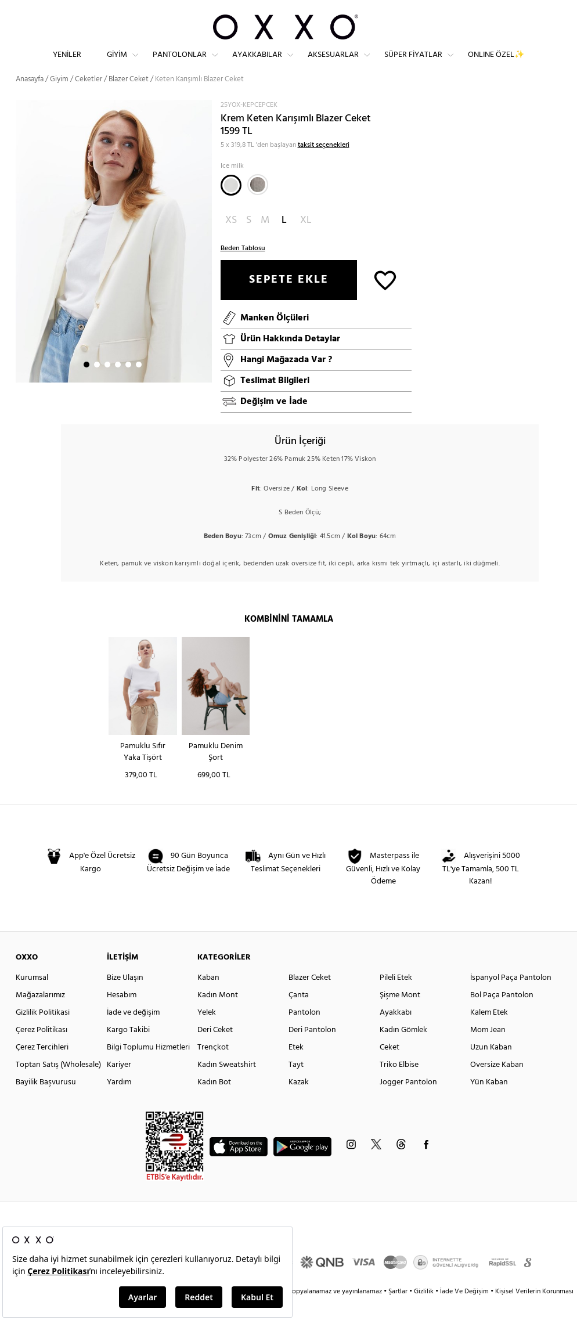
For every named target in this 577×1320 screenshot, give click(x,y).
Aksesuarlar (333, 64)
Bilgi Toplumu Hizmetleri (148, 1066)
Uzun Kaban (491, 1066)
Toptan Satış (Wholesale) (58, 1084)
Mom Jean (488, 1049)
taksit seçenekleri (323, 164)
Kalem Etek (489, 1031)
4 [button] (118, 384)
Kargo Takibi (128, 1049)
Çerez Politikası (41, 1049)
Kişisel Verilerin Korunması (534, 1311)
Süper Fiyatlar (413, 64)
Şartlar (398, 1311)
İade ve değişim (133, 1031)
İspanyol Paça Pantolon (510, 997)
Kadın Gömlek (403, 1049)
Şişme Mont (400, 1014)
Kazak (298, 1101)
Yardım (119, 1101)
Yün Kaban (489, 1101)
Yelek (206, 1031)
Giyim (117, 64)
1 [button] (86, 384)
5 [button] (128, 384)
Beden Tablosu (243, 267)
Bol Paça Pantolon (501, 1014)
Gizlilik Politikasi (43, 1031)
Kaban (208, 997)
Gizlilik (424, 1311)
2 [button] (97, 384)
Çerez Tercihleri (42, 1066)
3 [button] (107, 384)
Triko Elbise (399, 1084)
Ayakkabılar (257, 64)
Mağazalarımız (40, 1014)
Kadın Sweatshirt (226, 1084)
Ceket (389, 1066)
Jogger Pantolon (408, 1101)
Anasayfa (30, 98)
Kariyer (119, 1084)
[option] (114, 260)
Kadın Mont (217, 1014)
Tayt (296, 1084)
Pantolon (304, 1031)
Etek (296, 1066)
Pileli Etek (396, 997)
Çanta (298, 1014)
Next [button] (21, 260)
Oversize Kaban (497, 1084)
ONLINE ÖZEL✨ (496, 64)
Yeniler (67, 64)
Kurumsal (32, 997)
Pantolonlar (180, 64)
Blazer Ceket (309, 997)
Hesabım (121, 1014)
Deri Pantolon (312, 1049)
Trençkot (213, 1066)
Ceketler (88, 98)
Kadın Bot (214, 1101)
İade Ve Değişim (464, 1311)
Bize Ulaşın (125, 997)
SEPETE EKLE (289, 299)
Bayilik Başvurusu (46, 1101)
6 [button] (139, 384)
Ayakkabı (396, 1031)
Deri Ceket (215, 1049)
